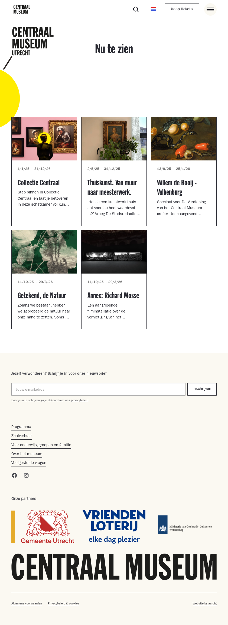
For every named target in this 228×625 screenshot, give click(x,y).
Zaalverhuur (21, 436)
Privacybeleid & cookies (63, 603)
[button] (153, 9)
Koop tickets (182, 10)
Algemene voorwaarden (26, 603)
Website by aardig (205, 603)
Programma (21, 427)
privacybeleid (79, 400)
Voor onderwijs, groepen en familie (41, 445)
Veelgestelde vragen (28, 463)
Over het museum (26, 454)
